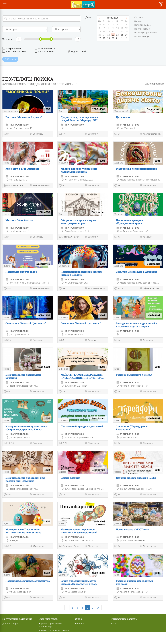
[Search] (41, 18)
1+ (117, 237)
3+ (7, 237)
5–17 (8, 495)
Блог (113, 623)
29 (108, 38)
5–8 (7, 546)
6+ (62, 134)
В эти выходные (142, 25)
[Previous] (62, 607)
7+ (117, 185)
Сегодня (138, 17)
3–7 (7, 340)
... (92, 608)
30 (113, 38)
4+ (62, 391)
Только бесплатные (13, 51)
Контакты (80, 623)
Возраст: (7, 39)
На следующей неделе (145, 32)
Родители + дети (45, 48)
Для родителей (11, 48)
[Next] (103, 607)
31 (117, 38)
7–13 (118, 288)
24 (117, 35)
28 (104, 38)
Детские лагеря (10, 623)
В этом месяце (141, 36)
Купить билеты (44, 51)
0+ (7, 134)
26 (126, 35)
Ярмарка (146, 237)
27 (99, 38)
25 (122, 35)
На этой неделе (142, 29)
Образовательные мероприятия (151, 288)
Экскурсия (91, 134)
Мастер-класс (92, 185)
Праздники (91, 443)
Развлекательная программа (151, 134)
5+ (117, 340)
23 (113, 35)
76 (98, 608)
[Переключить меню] (4, 4)
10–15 (9, 443)
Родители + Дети (13, 185)
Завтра (138, 21)
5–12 (8, 288)
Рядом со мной (76, 51)
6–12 (63, 185)
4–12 (63, 443)
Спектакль (36, 134)
